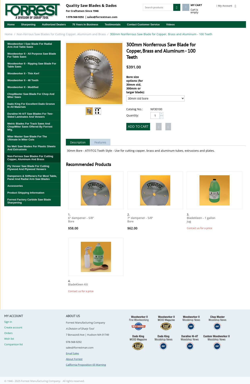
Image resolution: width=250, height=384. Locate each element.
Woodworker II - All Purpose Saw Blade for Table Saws (31, 55)
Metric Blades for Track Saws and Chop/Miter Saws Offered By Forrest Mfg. (29, 126)
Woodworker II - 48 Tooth (22, 80)
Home (11, 24)
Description (78, 142)
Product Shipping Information (25, 192)
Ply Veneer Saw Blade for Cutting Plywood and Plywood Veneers (28, 168)
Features (100, 142)
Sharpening (28, 24)
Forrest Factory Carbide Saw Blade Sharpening (29, 201)
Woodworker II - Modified (22, 87)
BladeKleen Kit (78, 284)
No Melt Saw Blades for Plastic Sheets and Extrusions (31, 148)
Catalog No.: (134, 109)
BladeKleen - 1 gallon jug (201, 219)
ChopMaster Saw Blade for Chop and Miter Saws (31, 95)
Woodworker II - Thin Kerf (23, 73)
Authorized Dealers (54, 24)
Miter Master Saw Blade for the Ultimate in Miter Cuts (27, 138)
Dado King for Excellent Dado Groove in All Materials (31, 105)
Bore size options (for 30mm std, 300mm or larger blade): (135, 84)
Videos (170, 24)
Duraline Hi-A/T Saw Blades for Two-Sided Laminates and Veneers (30, 115)
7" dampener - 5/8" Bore (140, 219)
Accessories (15, 185)
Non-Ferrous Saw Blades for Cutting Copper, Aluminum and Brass (61, 34)
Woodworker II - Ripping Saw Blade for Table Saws (31, 65)
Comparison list (13, 344)
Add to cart (138, 126)
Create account (13, 327)
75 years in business (85, 24)
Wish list (9, 338)
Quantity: (132, 115)
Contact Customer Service (143, 24)
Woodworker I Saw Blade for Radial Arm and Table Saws (29, 45)
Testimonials (113, 24)
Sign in (8, 322)
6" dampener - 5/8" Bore (81, 219)
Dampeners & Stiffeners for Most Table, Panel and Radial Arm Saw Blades (32, 177)
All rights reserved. (74, 381)
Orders (8, 333)
